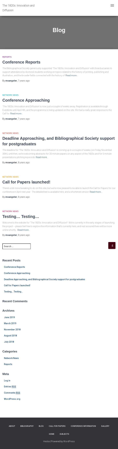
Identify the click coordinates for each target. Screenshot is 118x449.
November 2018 (12, 329)
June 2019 (9, 317)
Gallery (105, 426)
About (12, 426)
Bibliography (27, 426)
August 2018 (10, 335)
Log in (7, 380)
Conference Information (83, 426)
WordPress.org (12, 399)
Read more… (72, 75)
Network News (10, 95)
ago (24, 80)
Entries (10, 386)
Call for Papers (57, 426)
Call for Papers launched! (26, 182)
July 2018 (9, 342)
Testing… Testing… (20, 216)
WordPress (69, 441)
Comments (12, 393)
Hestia (46, 441)
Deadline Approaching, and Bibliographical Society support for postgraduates (44, 279)
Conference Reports (21, 62)
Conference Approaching (26, 100)
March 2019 (10, 323)
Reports (7, 57)
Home (51, 434)
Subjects (64, 434)
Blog (41, 426)
